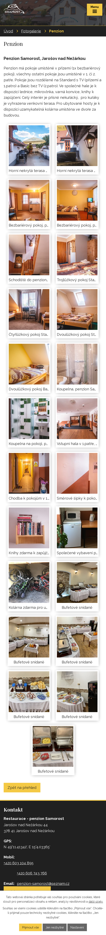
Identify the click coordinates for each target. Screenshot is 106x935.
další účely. (96, 901)
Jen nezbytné (55, 927)
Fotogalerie (31, 31)
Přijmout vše (30, 927)
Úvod (8, 31)
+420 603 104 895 (19, 863)
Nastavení (77, 927)
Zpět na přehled (22, 787)
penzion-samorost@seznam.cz (43, 883)
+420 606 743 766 (32, 873)
